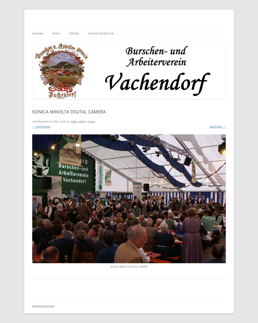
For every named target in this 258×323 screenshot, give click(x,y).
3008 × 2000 (78, 121)
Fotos (91, 121)
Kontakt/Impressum (101, 33)
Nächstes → (218, 127)
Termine (74, 33)
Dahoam (37, 33)
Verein (56, 33)
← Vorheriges (41, 127)
